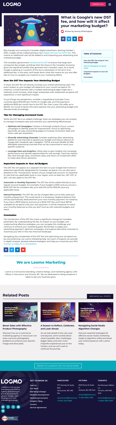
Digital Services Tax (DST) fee (57, 53)
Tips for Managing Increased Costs (95, 67)
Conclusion (88, 77)
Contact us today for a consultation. (20, 244)
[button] (63, 39)
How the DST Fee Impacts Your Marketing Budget (96, 61)
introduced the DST (38, 62)
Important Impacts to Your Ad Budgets (96, 73)
